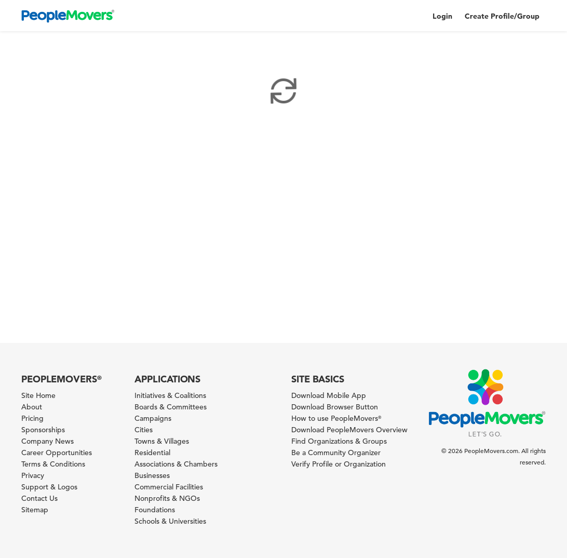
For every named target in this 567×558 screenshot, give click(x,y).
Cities (143, 429)
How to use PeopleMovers (336, 418)
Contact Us (39, 498)
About (31, 406)
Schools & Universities (170, 521)
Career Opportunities (56, 452)
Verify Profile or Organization (338, 464)
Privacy (32, 475)
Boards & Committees (170, 406)
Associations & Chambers (176, 464)
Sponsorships (43, 429)
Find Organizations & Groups (339, 441)
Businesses (152, 475)
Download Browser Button (334, 406)
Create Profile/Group (502, 16)
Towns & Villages (161, 441)
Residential (152, 452)
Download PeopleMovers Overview (349, 429)
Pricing (32, 418)
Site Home (38, 395)
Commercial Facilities (168, 486)
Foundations (154, 509)
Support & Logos (49, 486)
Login (442, 16)
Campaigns (152, 418)
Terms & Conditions (53, 464)
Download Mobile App (328, 395)
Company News (47, 441)
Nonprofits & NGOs (167, 498)
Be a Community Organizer (336, 452)
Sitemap (34, 509)
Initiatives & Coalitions (170, 395)
